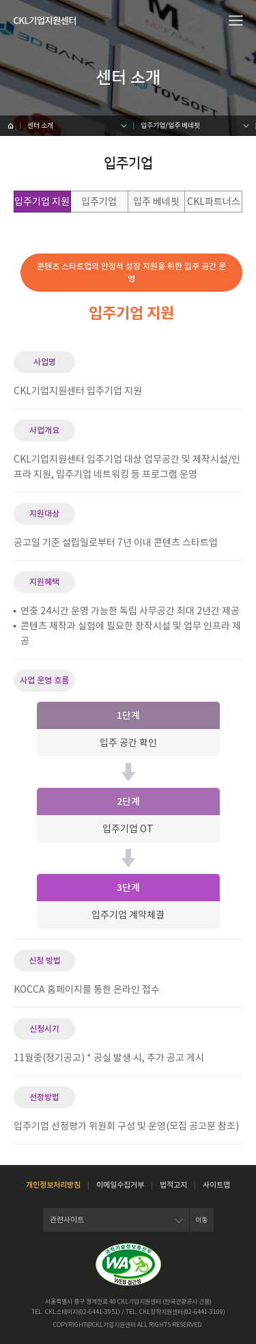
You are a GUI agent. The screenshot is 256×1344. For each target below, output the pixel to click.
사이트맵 (216, 1185)
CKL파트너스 (213, 201)
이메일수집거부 (120, 1185)
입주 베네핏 (156, 201)
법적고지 (173, 1185)
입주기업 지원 (42, 201)
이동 (201, 1220)
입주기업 (99, 201)
